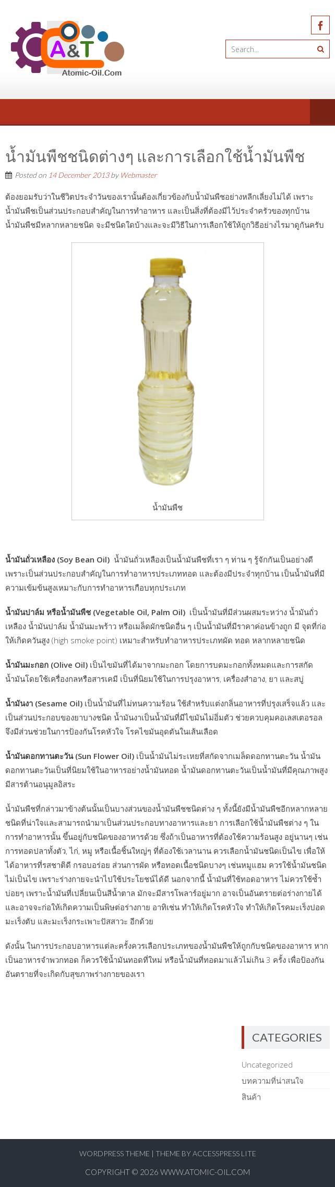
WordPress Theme (114, 1153)
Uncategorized (267, 1064)
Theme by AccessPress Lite (205, 1153)
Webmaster (138, 174)
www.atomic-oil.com (205, 1172)
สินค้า (251, 1097)
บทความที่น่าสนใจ (273, 1080)
